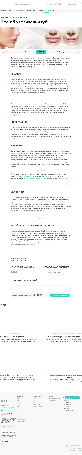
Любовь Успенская (63, 178)
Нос (18, 398)
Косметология (52, 400)
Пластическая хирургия (54, 398)
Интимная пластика (22, 416)
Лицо (18, 400)
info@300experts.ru (9, 410)
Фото (41, 10)
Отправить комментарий (59, 295)
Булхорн (29, 176)
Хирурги (11, 10)
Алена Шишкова (29, 178)
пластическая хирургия (67, 333)
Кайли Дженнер (41, 178)
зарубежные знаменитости (17, 372)
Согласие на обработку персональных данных (70, 446)
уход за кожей (69, 372)
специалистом (30, 244)
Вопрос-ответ (54, 10)
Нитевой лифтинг (21, 419)
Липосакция (20, 421)
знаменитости (56, 333)
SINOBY (79, 450)
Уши (18, 412)
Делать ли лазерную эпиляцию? (16, 52)
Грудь (18, 404)
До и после (67, 404)
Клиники (4, 10)
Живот (19, 408)
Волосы (35, 398)
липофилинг (15, 115)
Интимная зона (37, 404)
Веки (18, 402)
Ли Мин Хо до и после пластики (66, 52)
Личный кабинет (69, 410)
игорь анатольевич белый (13, 333)
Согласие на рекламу (76, 448)
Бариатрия (20, 410)
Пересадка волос (21, 417)
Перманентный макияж (39, 406)
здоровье (77, 372)
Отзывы (35, 10)
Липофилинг (20, 414)
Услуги (29, 10)
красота (62, 372)
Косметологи (20, 10)
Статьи (46, 10)
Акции (66, 400)
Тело (18, 406)
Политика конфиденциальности (73, 445)
